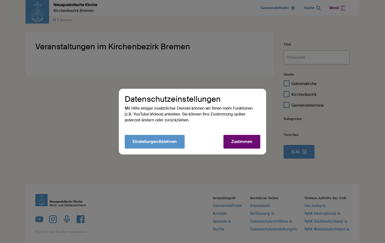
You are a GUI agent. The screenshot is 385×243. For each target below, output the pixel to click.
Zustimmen (241, 141)
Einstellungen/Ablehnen (155, 141)
